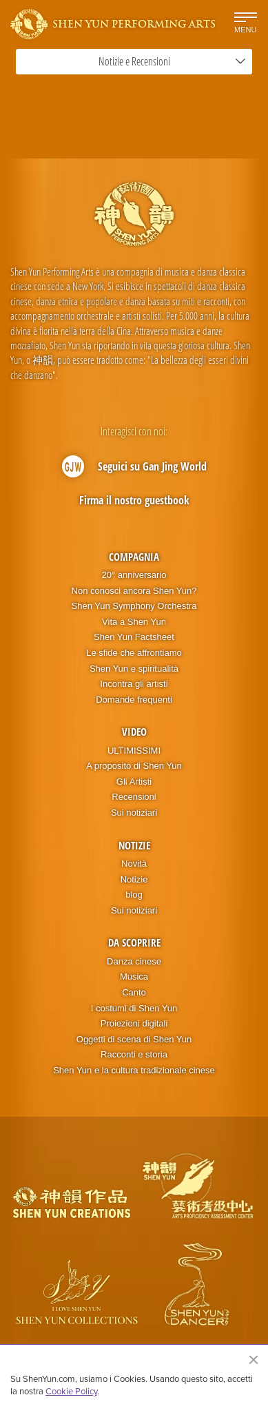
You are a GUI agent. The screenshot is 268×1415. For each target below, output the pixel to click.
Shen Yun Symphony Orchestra (134, 606)
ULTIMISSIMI (134, 750)
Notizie (134, 845)
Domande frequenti (134, 699)
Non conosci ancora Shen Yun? (134, 591)
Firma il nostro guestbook (134, 500)
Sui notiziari (134, 812)
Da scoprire (134, 942)
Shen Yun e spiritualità (134, 668)
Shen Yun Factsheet (134, 637)
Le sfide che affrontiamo (134, 653)
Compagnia (134, 557)
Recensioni (134, 797)
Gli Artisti (134, 781)
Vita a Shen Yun (134, 622)
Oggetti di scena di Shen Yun (134, 1039)
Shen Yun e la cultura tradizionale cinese (134, 1070)
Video (134, 732)
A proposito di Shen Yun (134, 766)
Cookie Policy (71, 1391)
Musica (134, 976)
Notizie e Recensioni (172, 61)
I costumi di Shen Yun (134, 1008)
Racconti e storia (134, 1054)
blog (134, 894)
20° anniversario (133, 575)
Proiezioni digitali (134, 1023)
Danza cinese (134, 961)
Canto (134, 992)
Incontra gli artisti (133, 684)
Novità (134, 863)
